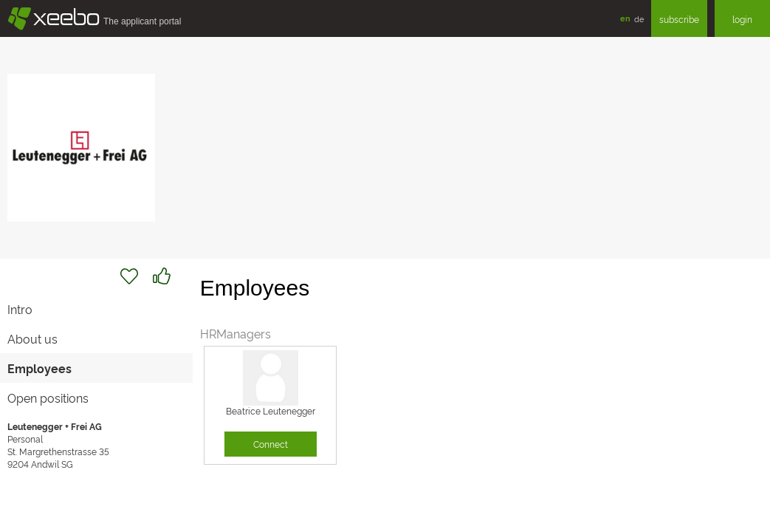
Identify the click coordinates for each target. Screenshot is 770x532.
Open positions (48, 397)
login (742, 19)
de (639, 18)
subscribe (679, 19)
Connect (270, 443)
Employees (39, 368)
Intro (19, 309)
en (625, 18)
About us (32, 338)
